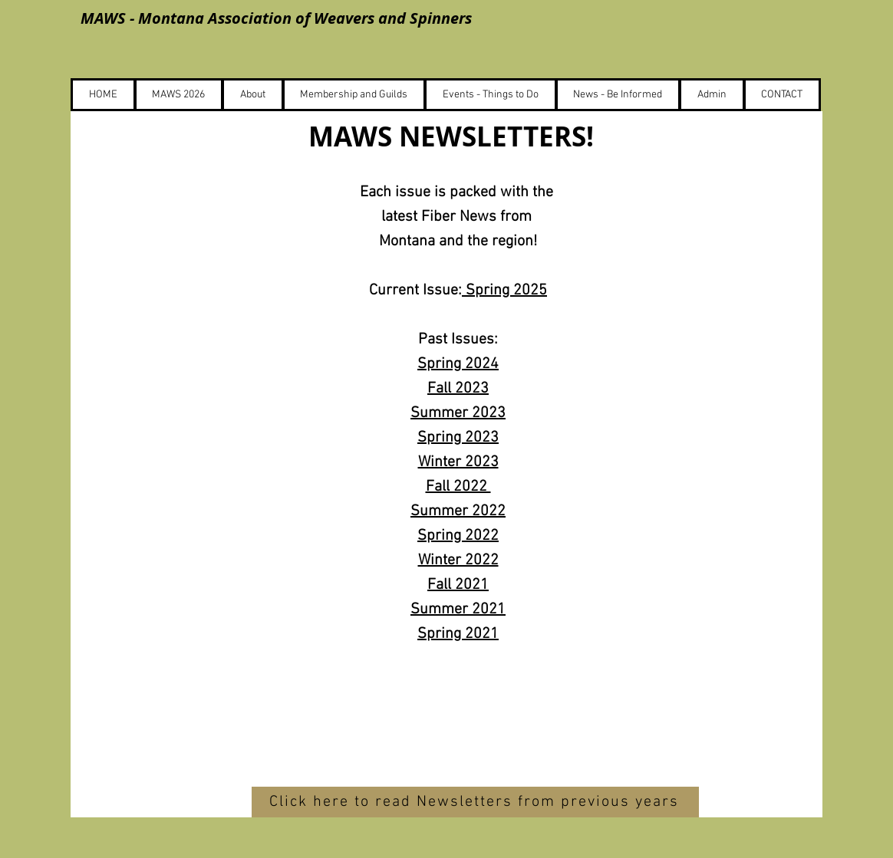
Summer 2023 (458, 413)
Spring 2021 (458, 634)
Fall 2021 (458, 585)
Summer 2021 (458, 609)
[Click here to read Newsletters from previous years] (475, 802)
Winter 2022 (458, 560)
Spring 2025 (504, 290)
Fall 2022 (458, 487)
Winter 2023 (458, 462)
